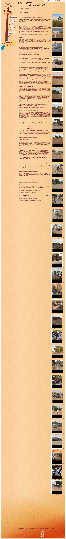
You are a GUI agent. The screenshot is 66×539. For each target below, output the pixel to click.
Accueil (22, 8)
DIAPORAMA (26, 195)
